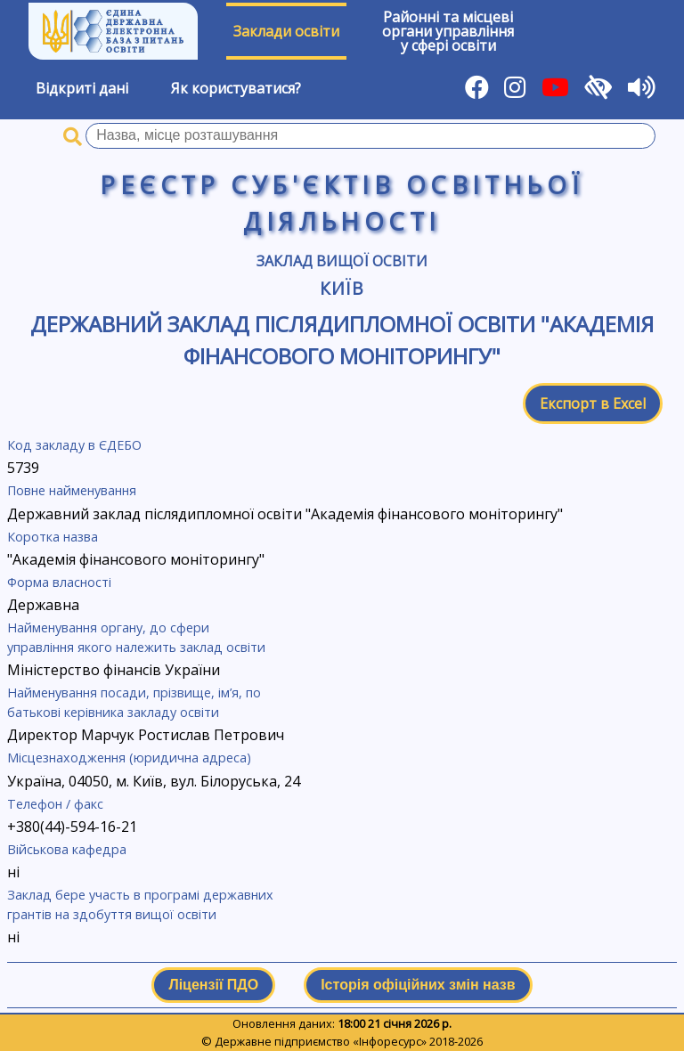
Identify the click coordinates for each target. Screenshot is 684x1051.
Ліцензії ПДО (213, 984)
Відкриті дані (82, 88)
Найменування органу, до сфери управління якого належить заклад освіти (136, 637)
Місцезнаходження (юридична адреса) (129, 757)
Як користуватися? (236, 88)
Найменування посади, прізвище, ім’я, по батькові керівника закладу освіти (134, 702)
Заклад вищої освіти (342, 261)
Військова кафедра (66, 849)
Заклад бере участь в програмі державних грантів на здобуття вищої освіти (140, 904)
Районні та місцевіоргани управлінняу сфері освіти (448, 31)
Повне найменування (71, 490)
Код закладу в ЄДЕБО (74, 444)
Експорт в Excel (593, 403)
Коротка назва (52, 536)
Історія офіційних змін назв (418, 984)
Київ (342, 288)
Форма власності (59, 582)
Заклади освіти (286, 31)
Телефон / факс (55, 803)
